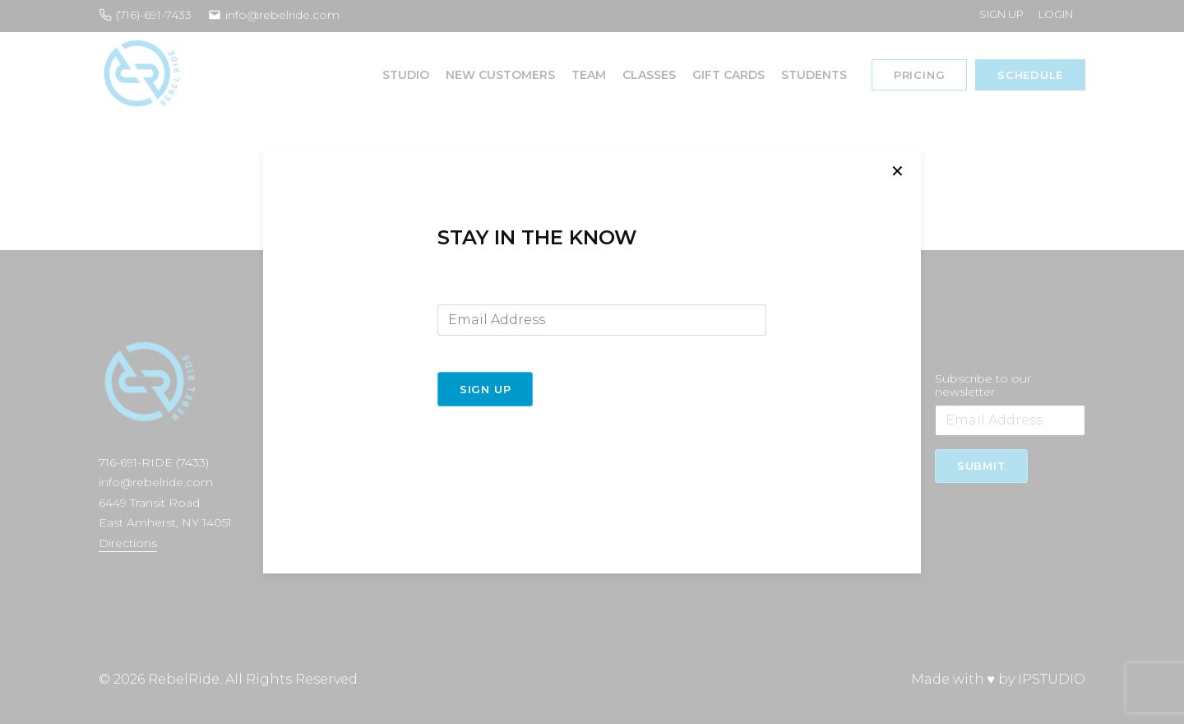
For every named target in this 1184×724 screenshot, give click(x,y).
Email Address (478, 291)
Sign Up (485, 389)
